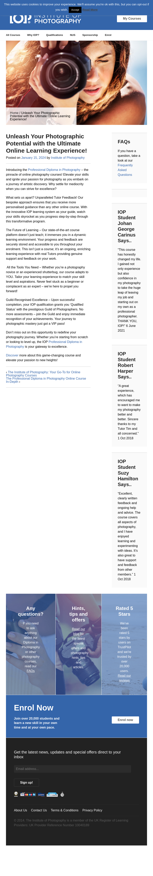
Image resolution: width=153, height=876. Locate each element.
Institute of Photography (68, 157)
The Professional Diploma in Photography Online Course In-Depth (46, 380)
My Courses (132, 18)
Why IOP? (33, 35)
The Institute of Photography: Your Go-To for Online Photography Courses (43, 374)
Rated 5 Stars (124, 611)
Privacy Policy (92, 810)
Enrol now (125, 720)
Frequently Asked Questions (125, 170)
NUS (72, 35)
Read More (90, 9)
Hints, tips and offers (78, 614)
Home (14, 113)
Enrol (108, 35)
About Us (20, 810)
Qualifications (54, 35)
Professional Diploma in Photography (54, 169)
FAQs (31, 671)
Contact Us (39, 810)
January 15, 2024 (33, 157)
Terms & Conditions (64, 810)
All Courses (13, 35)
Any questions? (30, 611)
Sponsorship (90, 35)
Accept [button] (75, 9)
